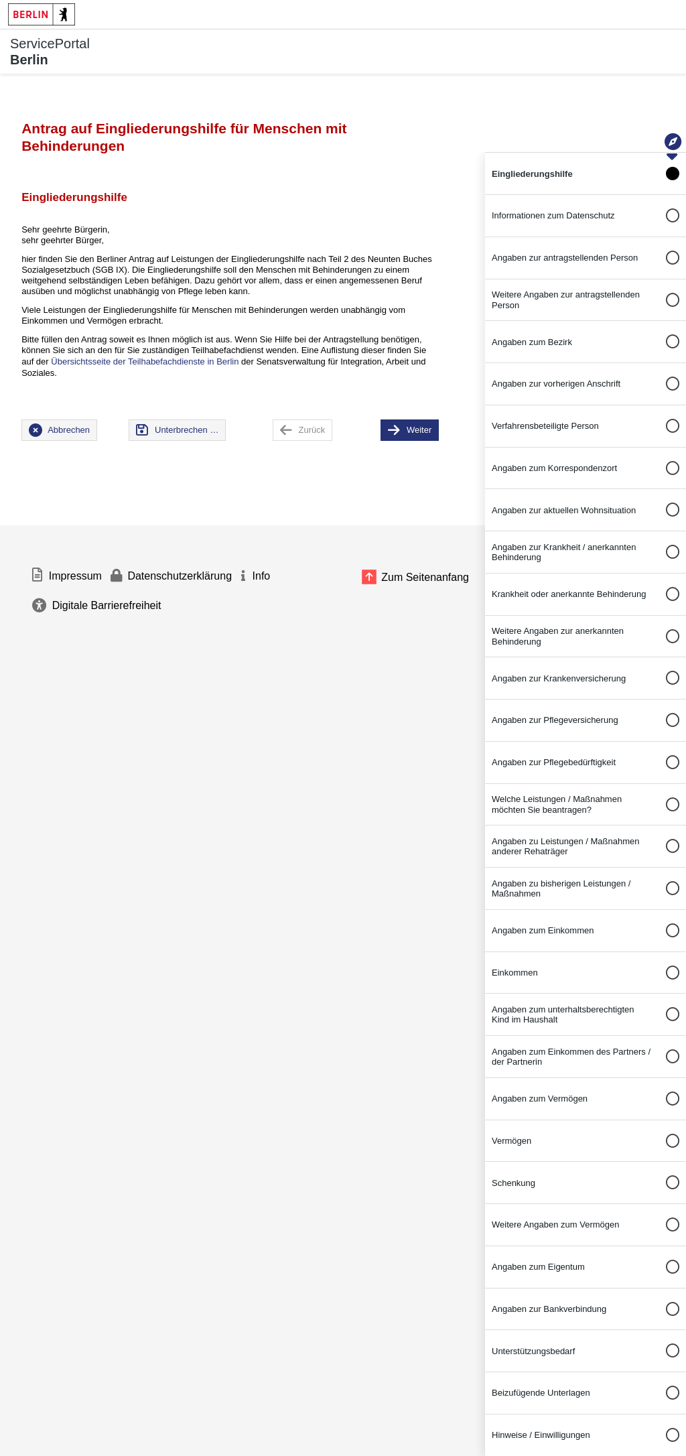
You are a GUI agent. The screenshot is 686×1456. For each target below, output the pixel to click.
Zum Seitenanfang (425, 577)
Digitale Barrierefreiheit (106, 605)
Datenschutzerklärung (179, 576)
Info (262, 576)
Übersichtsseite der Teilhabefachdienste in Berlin (144, 361)
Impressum (75, 576)
